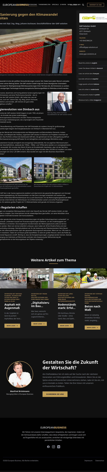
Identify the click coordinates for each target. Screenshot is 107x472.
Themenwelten (44, 4)
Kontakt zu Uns (96, 5)
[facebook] (48, 446)
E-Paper (63, 4)
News (70, 4)
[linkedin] (58, 446)
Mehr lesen (12, 326)
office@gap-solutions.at (88, 47)
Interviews (32, 4)
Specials (55, 4)
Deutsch (74, 5)
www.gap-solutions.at (87, 54)
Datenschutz (99, 461)
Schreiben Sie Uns (55, 394)
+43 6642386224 (85, 40)
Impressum (89, 461)
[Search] (83, 5)
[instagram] (53, 446)
